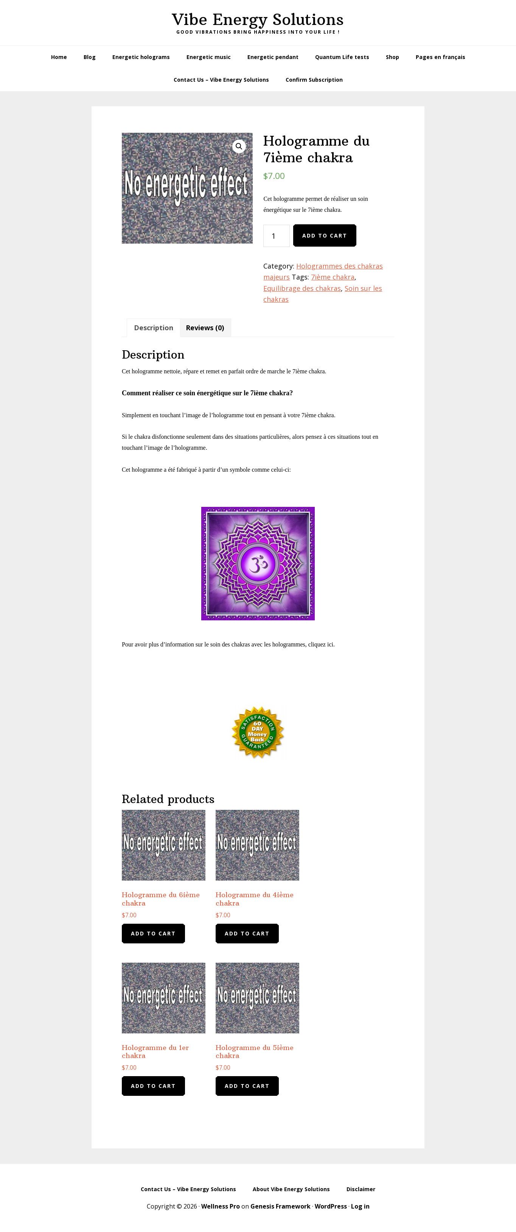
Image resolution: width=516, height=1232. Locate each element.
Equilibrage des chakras (302, 288)
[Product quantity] (276, 236)
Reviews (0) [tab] (205, 327)
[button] (239, 146)
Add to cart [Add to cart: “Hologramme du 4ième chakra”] (247, 933)
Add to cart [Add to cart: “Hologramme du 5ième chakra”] (247, 1085)
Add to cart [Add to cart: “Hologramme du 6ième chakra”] (153, 933)
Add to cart (324, 235)
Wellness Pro (220, 1206)
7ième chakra (332, 276)
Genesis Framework (280, 1206)
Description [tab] (153, 327)
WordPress (331, 1206)
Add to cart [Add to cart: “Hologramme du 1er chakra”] (153, 1085)
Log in (360, 1206)
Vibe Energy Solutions (258, 19)
